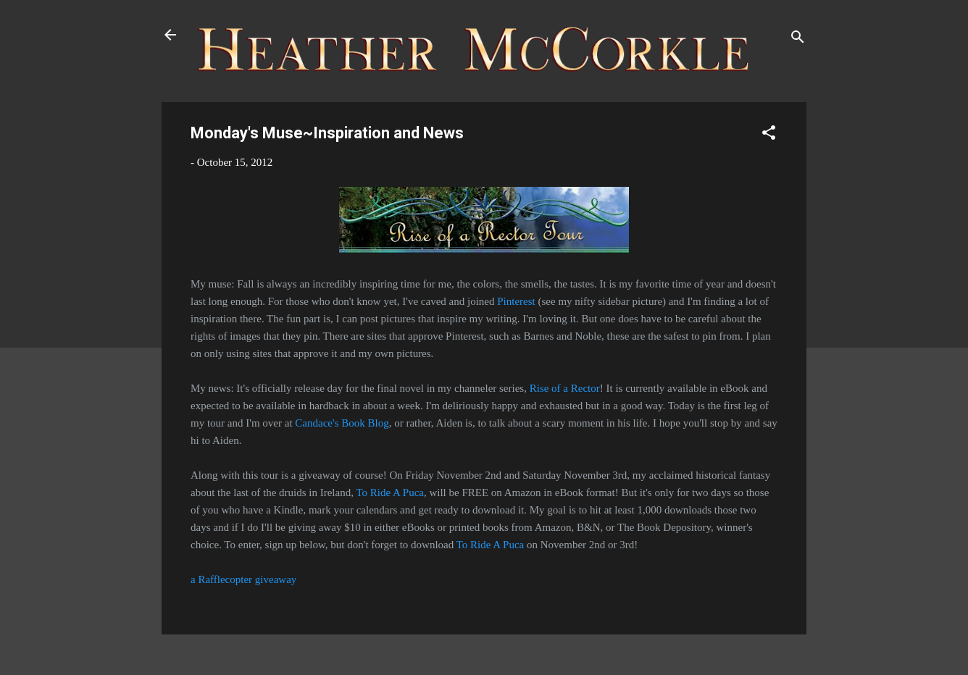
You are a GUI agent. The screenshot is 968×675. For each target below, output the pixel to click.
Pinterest (516, 301)
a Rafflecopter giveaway (243, 579)
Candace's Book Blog (341, 423)
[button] (768, 135)
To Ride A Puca (390, 492)
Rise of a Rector (565, 388)
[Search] (797, 39)
